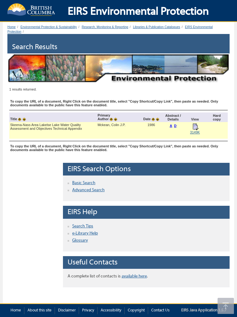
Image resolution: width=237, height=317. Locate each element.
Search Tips (82, 226)
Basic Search (83, 183)
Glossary (80, 240)
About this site (39, 310)
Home (11, 27)
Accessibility (111, 310)
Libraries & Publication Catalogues (156, 27)
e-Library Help (85, 233)
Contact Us (160, 310)
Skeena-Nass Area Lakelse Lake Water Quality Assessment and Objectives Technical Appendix (46, 126)
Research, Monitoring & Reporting (105, 27)
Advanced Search (88, 190)
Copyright (136, 310)
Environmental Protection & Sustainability (48, 27)
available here (134, 276)
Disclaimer (67, 310)
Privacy (88, 310)
